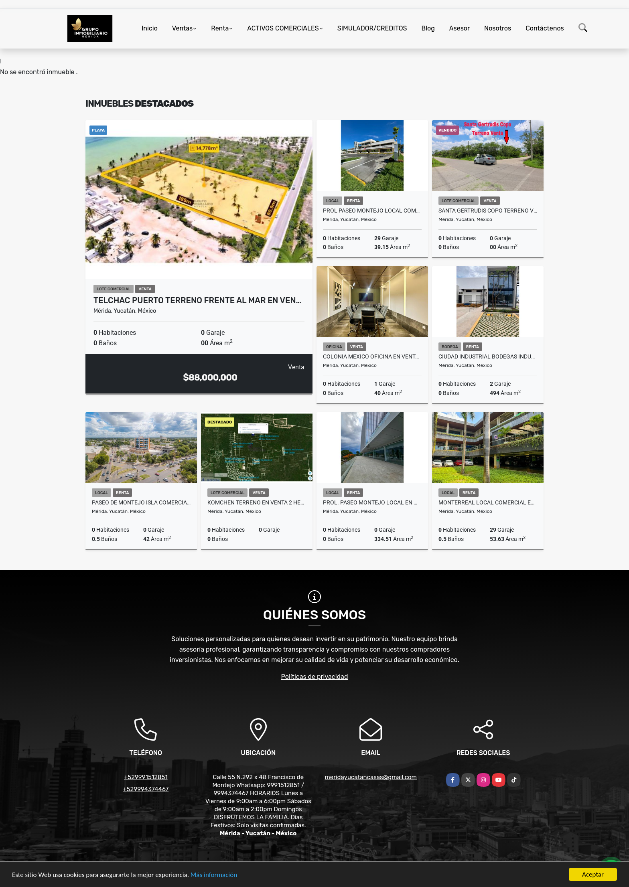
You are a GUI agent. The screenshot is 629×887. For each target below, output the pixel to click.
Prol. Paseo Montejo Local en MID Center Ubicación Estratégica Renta (372, 502)
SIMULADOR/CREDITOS (372, 28)
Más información (214, 875)
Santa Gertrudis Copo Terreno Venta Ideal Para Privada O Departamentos (487, 210)
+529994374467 (145, 789)
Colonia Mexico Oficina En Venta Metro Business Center (372, 356)
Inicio (150, 28)
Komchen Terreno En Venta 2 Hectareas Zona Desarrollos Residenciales (256, 502)
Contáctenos (545, 28)
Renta (220, 28)
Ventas (182, 28)
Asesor (459, 28)
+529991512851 (146, 777)
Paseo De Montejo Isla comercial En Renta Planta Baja (141, 502)
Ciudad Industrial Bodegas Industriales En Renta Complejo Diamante (487, 356)
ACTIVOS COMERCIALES (283, 28)
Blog (428, 28)
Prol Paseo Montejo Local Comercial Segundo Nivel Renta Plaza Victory (372, 210)
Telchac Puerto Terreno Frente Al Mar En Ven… (197, 300)
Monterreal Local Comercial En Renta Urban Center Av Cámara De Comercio (487, 502)
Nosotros (497, 28)
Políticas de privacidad (314, 676)
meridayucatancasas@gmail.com (371, 777)
